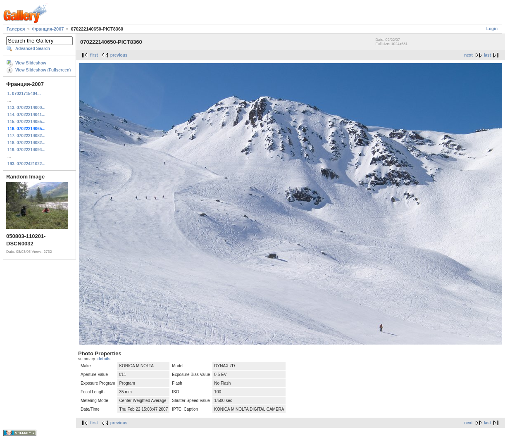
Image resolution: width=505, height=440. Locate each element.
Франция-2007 (48, 28)
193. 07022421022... (26, 164)
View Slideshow (30, 63)
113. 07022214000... (26, 107)
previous (119, 55)
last (487, 55)
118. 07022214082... (26, 142)
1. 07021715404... (24, 93)
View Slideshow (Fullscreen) (43, 70)
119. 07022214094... (26, 149)
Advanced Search (32, 48)
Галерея (16, 28)
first (94, 55)
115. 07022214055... (26, 121)
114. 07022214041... (26, 114)
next (468, 55)
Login (492, 28)
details (104, 359)
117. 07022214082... (26, 135)
